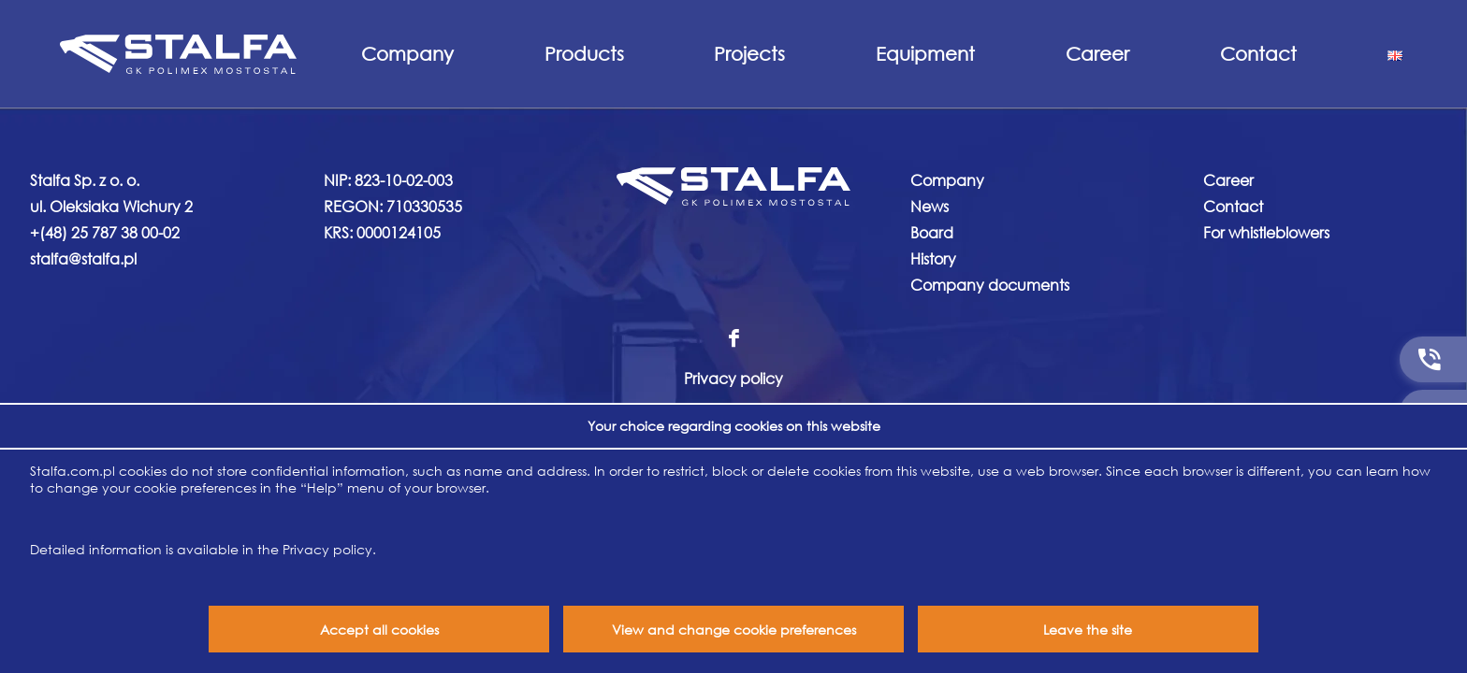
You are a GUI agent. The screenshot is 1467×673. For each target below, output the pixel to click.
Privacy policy (733, 378)
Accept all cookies (379, 629)
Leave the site (1087, 629)
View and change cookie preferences (734, 629)
